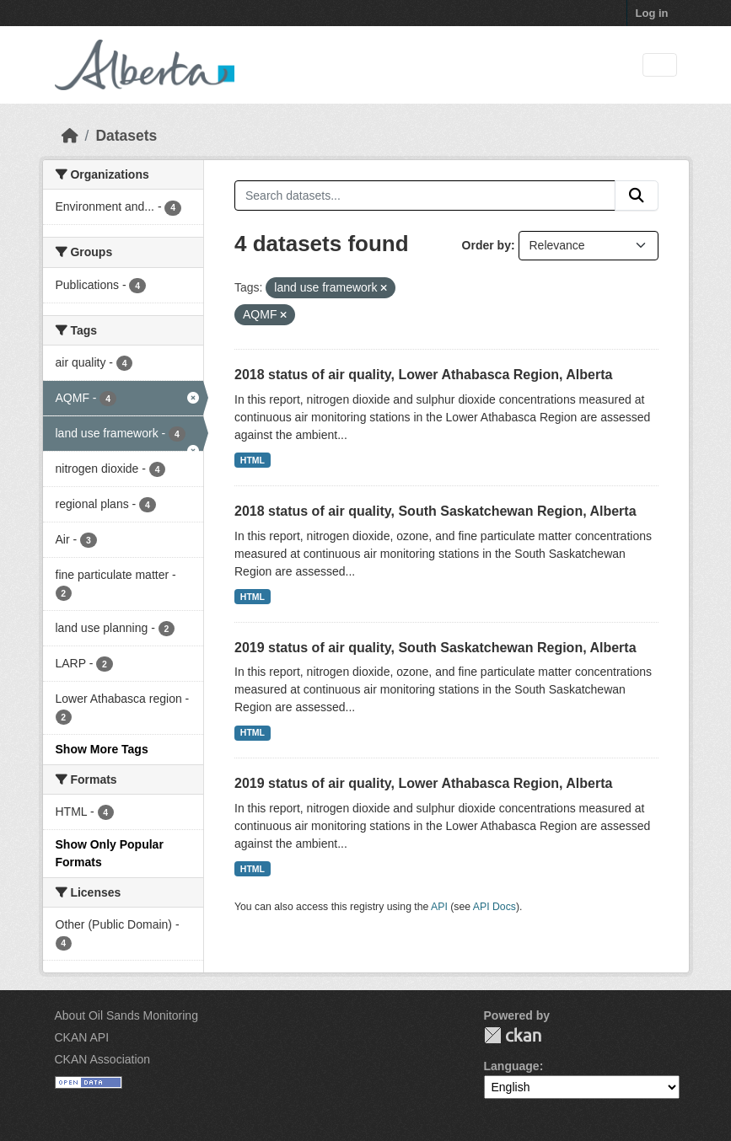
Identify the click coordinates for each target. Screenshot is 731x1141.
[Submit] (636, 195)
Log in (652, 13)
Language (512, 1066)
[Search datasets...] (424, 195)
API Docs (494, 907)
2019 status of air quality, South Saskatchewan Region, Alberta (435, 647)
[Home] (70, 135)
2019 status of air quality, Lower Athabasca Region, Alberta (423, 783)
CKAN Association (103, 1059)
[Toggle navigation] (659, 65)
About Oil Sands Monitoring (126, 1015)
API (439, 907)
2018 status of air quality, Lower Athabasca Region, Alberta (423, 374)
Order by (486, 245)
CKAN (512, 1035)
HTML (252, 460)
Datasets (126, 135)
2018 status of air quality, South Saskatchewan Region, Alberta (435, 511)
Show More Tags (102, 749)
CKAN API (82, 1037)
